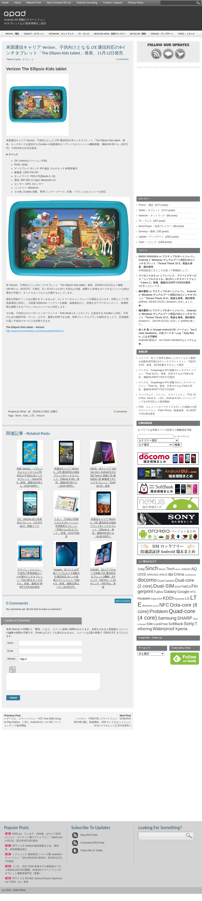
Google (183, 592)
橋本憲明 (143, 291)
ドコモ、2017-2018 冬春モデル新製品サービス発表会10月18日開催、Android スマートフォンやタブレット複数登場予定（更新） (33, 873)
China (179, 574)
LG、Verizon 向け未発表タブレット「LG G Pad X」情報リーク (29, 523)
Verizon (41, 415)
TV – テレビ (145, 220)
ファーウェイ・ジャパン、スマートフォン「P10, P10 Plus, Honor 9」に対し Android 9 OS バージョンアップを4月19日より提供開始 (167, 398)
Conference (190, 575)
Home (5, 2)
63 (8, 848)
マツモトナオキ (147, 275)
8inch (18, 415)
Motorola (147, 605)
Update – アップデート (151, 236)
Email (10, 651)
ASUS (163, 574)
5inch (151, 568)
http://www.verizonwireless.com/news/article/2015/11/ (35, 331)
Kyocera (179, 598)
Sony (189, 623)
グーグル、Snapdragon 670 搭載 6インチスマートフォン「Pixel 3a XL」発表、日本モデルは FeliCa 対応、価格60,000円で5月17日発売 (167, 374)
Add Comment (123, 601)
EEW (178, 586)
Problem (158, 611)
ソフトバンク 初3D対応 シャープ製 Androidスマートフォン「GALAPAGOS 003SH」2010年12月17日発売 (34, 861)
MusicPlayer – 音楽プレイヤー (155, 226)
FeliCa (186, 586)
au (170, 574)
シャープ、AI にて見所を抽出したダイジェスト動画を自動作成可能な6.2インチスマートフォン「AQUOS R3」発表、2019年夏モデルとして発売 (167, 361)
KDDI (168, 598)
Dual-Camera (165, 580)
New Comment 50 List (59, 2)
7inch (170, 569)
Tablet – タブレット (34, 34)
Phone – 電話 (12, 34)
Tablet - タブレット (24, 59)
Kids (25, 415)
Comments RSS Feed (88, 845)
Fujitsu (158, 592)
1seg (141, 569)
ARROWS (153, 574)
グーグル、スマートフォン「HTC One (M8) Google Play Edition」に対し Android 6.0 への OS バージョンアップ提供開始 (32, 725)
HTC (193, 592)
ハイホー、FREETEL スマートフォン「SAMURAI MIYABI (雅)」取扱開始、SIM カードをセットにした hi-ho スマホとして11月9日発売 (102, 725)
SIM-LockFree (157, 624)
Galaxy (170, 591)
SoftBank (176, 624)
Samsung (167, 618)
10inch (186, 569)
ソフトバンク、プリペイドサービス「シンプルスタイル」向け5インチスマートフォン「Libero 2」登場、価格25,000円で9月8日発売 (167, 279)
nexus (155, 606)
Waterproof (163, 628)
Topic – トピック (148, 242)
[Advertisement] (138, 37)
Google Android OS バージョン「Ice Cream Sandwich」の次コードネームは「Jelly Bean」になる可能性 (168, 333)
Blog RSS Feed (84, 838)
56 (8, 857)
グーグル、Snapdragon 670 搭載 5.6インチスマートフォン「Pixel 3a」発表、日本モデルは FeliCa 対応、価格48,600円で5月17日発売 (167, 386)
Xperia (181, 628)
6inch (162, 569)
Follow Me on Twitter (87, 853)
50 (8, 869)
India (153, 598)
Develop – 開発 (147, 231)
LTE (32, 415)
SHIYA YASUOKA (148, 256)
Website (11, 659)
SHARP (184, 618)
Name (10, 643)
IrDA (159, 598)
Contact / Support (112, 2)
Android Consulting (87, 2)
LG (187, 598)
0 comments (120, 411)
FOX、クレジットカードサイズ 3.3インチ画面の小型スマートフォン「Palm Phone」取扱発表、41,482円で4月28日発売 (168, 410)
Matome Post (34, 2)
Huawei (144, 598)
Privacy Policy (135, 2)
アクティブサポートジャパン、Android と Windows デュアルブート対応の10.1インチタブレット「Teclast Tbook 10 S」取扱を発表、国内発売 (168, 295)
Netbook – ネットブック (61, 34)
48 (8, 881)
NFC (164, 605)
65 (8, 836)
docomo (147, 580)
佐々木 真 (144, 329)
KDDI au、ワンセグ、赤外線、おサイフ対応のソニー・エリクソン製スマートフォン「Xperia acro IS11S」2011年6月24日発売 (34, 840)
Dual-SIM (163, 586)
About (17, 2)
